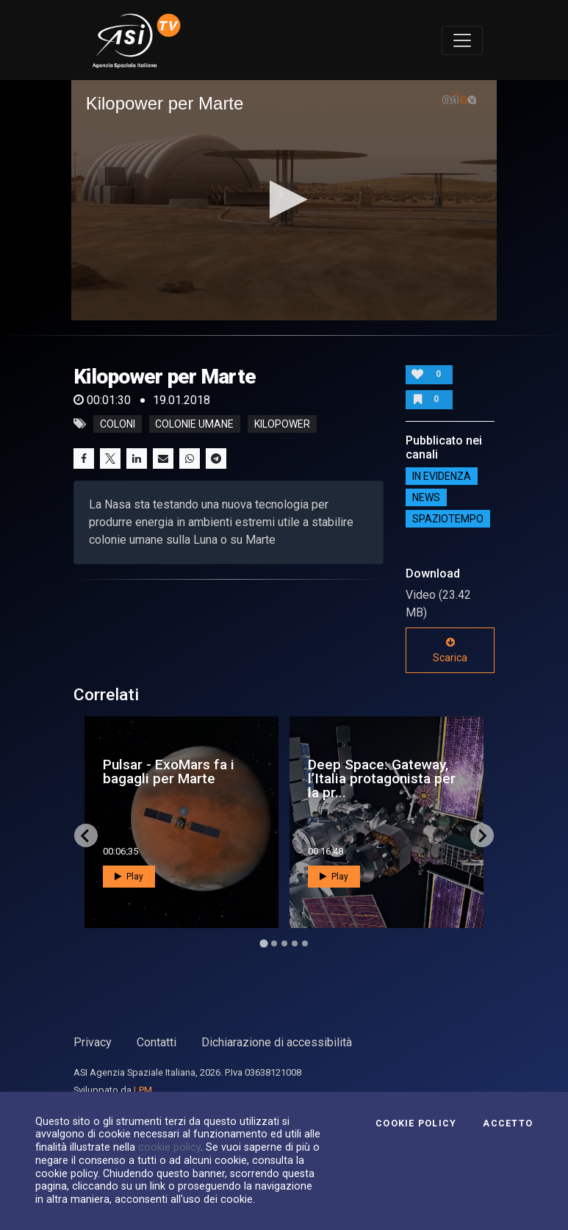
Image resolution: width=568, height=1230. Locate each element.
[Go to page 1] (263, 944)
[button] (284, 199)
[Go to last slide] (86, 835)
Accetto (508, 1123)
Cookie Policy (415, 1123)
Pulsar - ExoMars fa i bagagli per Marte (168, 771)
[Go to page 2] (274, 943)
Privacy (92, 1042)
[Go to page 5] (305, 943)
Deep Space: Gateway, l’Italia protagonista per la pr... (382, 778)
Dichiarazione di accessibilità (276, 1042)
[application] (284, 200)
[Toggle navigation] (462, 40)
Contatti (156, 1042)
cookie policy (169, 1147)
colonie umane (194, 424)
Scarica (450, 650)
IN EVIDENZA (441, 476)
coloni (117, 424)
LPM (143, 1090)
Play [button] (129, 876)
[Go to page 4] (295, 943)
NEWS (426, 497)
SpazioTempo (447, 519)
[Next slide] (482, 835)
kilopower (282, 424)
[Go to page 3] (284, 943)
